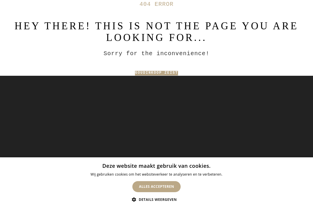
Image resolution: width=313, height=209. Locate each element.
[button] (156, 199)
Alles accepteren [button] (156, 186)
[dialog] (156, 183)
